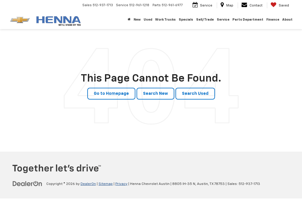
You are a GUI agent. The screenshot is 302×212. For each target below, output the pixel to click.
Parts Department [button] (247, 19)
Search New (155, 94)
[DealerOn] (27, 184)
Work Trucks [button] (165, 19)
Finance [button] (272, 19)
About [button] (287, 19)
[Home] (129, 19)
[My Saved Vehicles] (280, 5)
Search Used (195, 94)
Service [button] (223, 19)
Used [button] (148, 19)
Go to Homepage (111, 94)
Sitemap (106, 184)
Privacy (121, 184)
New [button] (137, 19)
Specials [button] (186, 19)
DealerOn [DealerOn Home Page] (88, 184)
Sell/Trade (205, 19)
